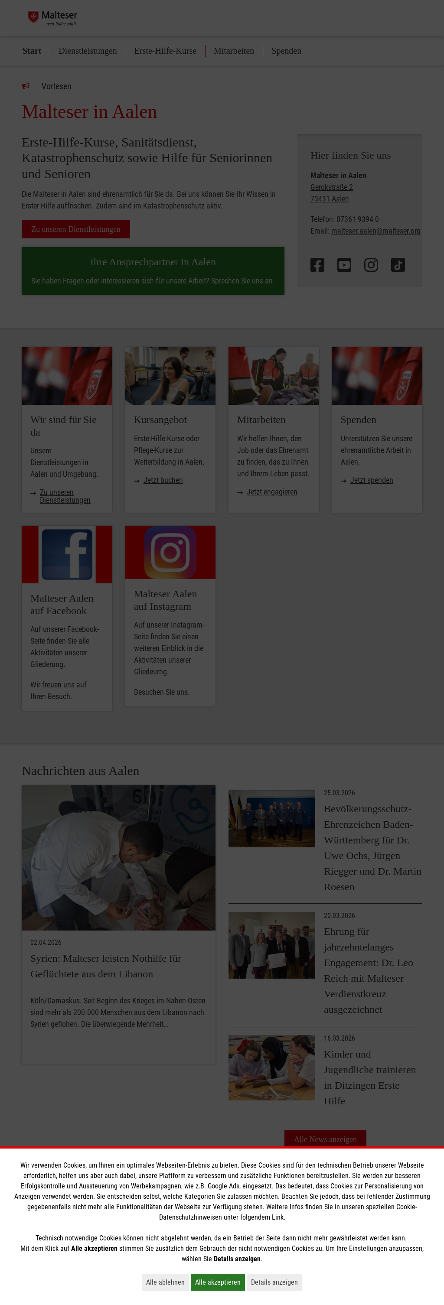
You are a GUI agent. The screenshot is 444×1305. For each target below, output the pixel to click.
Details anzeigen (276, 1282)
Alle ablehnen (167, 1282)
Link (278, 1217)
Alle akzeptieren (220, 1282)
